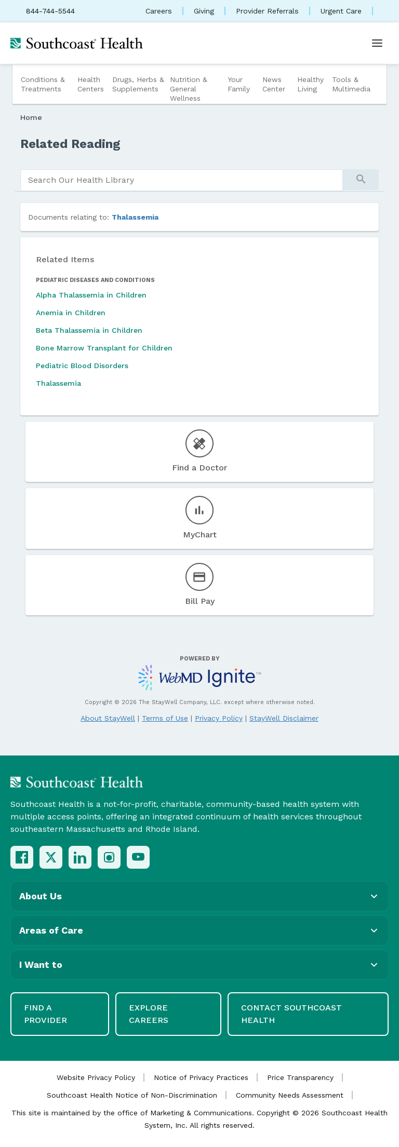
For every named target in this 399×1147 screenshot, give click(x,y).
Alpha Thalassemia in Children (91, 295)
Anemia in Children (70, 312)
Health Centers (90, 84)
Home (31, 117)
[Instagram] (109, 857)
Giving (204, 11)
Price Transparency (300, 1077)
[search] (181, 180)
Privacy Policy (219, 718)
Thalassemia (135, 217)
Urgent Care (341, 11)
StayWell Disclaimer (283, 718)
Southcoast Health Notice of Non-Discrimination (132, 1095)
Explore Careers (148, 1014)
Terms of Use (165, 718)
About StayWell (108, 718)
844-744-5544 (50, 11)
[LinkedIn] (80, 857)
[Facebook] (21, 857)
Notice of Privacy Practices (201, 1077)
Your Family (239, 84)
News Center (273, 84)
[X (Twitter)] (50, 857)
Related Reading (70, 144)
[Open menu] (377, 43)
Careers (158, 11)
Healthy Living (310, 84)
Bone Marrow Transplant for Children (104, 348)
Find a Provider (45, 1014)
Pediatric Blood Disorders (82, 365)
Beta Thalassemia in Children (89, 330)
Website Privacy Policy (96, 1077)
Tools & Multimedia (351, 84)
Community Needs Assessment (289, 1095)
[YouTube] (138, 857)
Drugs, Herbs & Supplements (138, 84)
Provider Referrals (267, 11)
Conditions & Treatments (43, 84)
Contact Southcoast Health (291, 1014)
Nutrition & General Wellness (188, 88)
